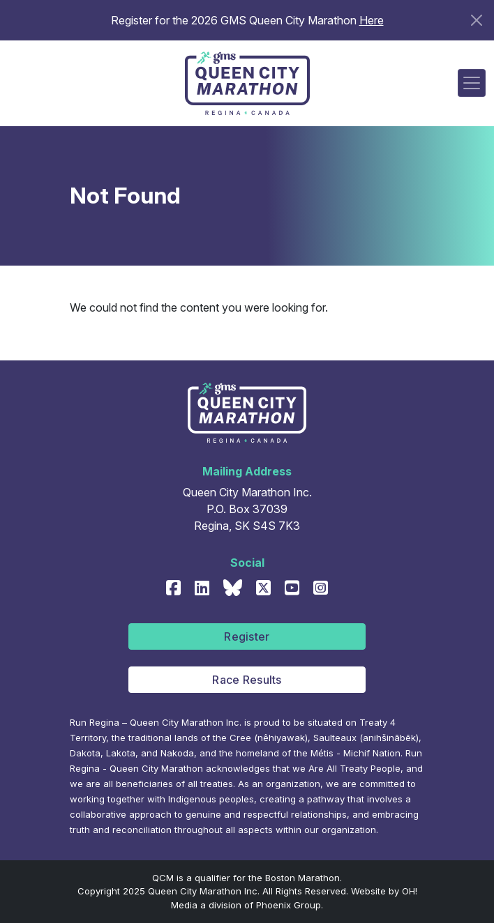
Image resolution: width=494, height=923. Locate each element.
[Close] (476, 20)
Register (246, 636)
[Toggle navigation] (472, 83)
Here (371, 20)
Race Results (246, 680)
